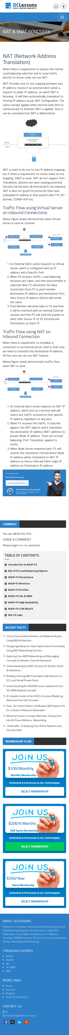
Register (10, 993)
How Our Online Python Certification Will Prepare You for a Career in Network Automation (35, 708)
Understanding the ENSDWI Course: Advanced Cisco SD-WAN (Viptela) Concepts (34, 688)
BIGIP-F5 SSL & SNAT (19, 596)
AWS (8, 971)
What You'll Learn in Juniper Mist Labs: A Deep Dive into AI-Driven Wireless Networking (34, 718)
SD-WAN (10, 967)
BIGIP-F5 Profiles (17, 590)
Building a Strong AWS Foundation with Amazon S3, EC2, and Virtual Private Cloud (34, 678)
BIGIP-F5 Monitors (17, 583)
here (21, 545)
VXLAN (9, 960)
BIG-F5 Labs (13, 615)
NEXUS (9, 956)
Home (9, 986)
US (5, 1012)
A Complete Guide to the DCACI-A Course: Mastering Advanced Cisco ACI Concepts (34, 698)
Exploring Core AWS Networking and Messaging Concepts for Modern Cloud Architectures (32, 658)
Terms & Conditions (16, 997)
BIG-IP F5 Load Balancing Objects (26, 571)
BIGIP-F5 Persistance (19, 577)
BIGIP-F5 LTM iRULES (19, 609)
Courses (10, 989)
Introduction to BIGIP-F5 (21, 564)
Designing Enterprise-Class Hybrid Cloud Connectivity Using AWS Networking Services (35, 648)
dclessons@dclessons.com (19, 1015)
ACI (7, 963)
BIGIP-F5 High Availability (21, 602)
